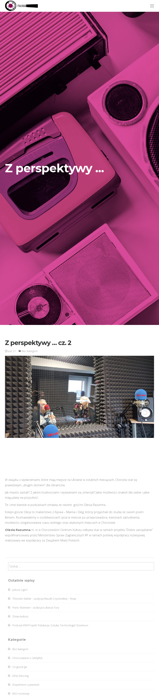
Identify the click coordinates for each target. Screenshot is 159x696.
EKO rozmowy (18, 693)
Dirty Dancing (18, 676)
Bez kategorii (29, 351)
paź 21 (10, 351)
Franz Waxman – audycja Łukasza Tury (33, 607)
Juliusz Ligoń (18, 590)
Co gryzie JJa (17, 667)
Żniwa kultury (18, 616)
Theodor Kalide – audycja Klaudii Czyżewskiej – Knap (42, 598)
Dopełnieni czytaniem (23, 684)
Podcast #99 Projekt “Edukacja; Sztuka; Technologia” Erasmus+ (48, 625)
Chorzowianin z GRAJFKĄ (25, 658)
